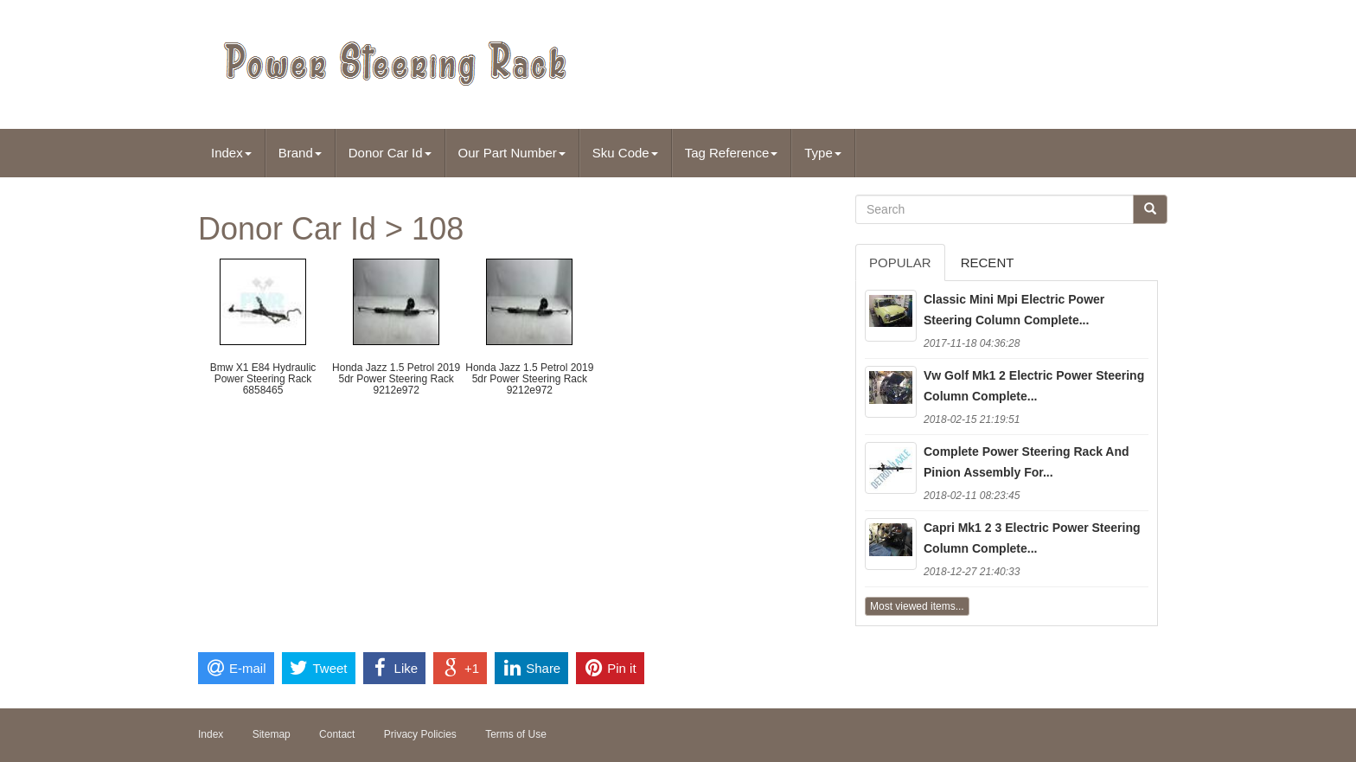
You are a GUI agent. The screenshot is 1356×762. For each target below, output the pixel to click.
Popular (900, 262)
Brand (300, 152)
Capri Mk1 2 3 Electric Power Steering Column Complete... (1032, 538)
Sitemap (272, 734)
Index (231, 152)
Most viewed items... (917, 606)
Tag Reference (731, 152)
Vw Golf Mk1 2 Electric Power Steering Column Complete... (1034, 385)
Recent (987, 262)
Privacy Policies (420, 734)
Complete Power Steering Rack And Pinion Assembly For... (1026, 462)
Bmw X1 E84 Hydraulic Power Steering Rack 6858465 (263, 379)
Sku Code (625, 152)
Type (822, 152)
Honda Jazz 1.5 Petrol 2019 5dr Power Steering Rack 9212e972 (396, 379)
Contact (337, 734)
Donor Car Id (390, 152)
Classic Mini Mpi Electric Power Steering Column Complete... (1014, 309)
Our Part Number (512, 152)
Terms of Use (516, 734)
